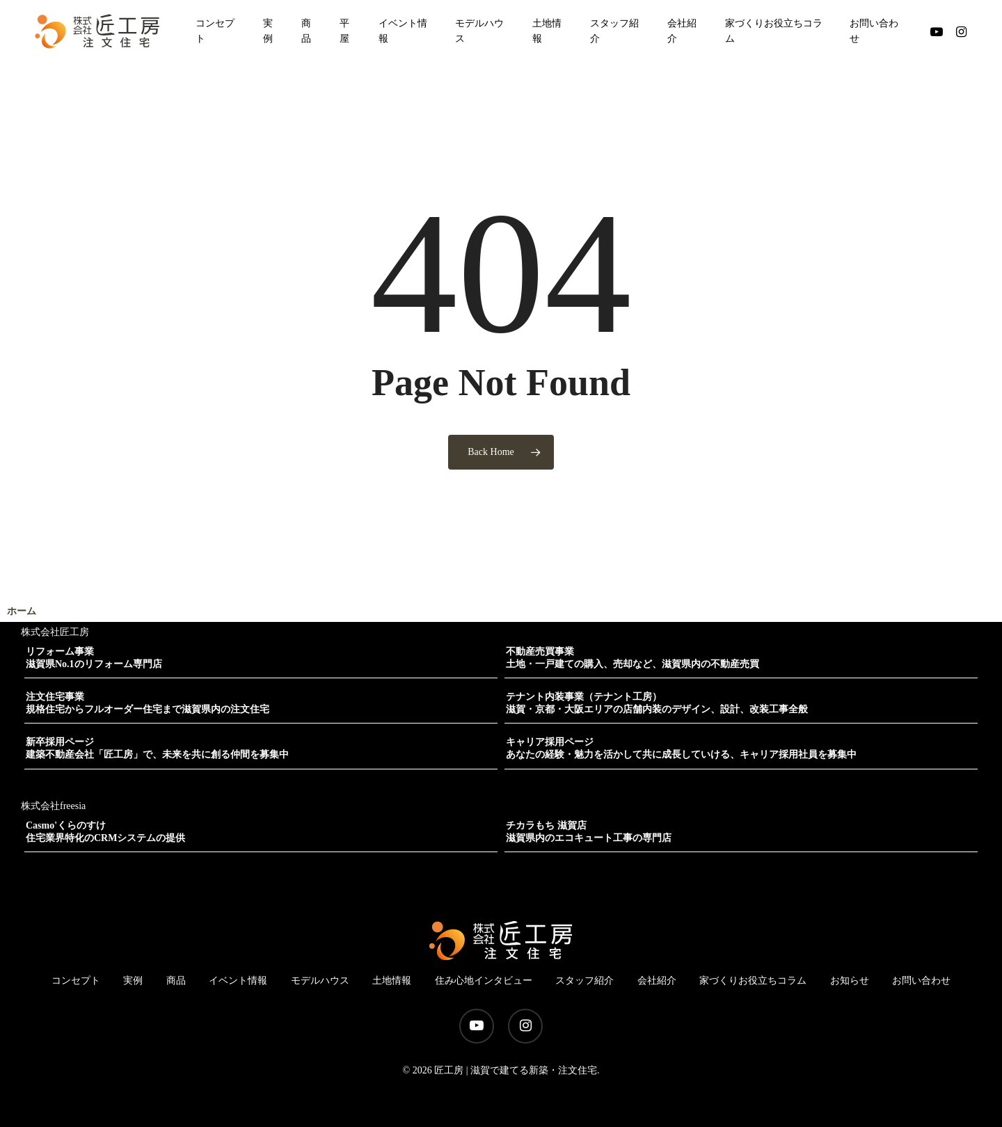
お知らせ (849, 980)
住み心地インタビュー (483, 980)
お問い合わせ (921, 980)
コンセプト (75, 980)
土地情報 (391, 980)
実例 (133, 980)
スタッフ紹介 (584, 980)
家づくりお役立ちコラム (752, 980)
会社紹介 (656, 980)
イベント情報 (238, 980)
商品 (176, 980)
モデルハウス (320, 980)
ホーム (21, 611)
